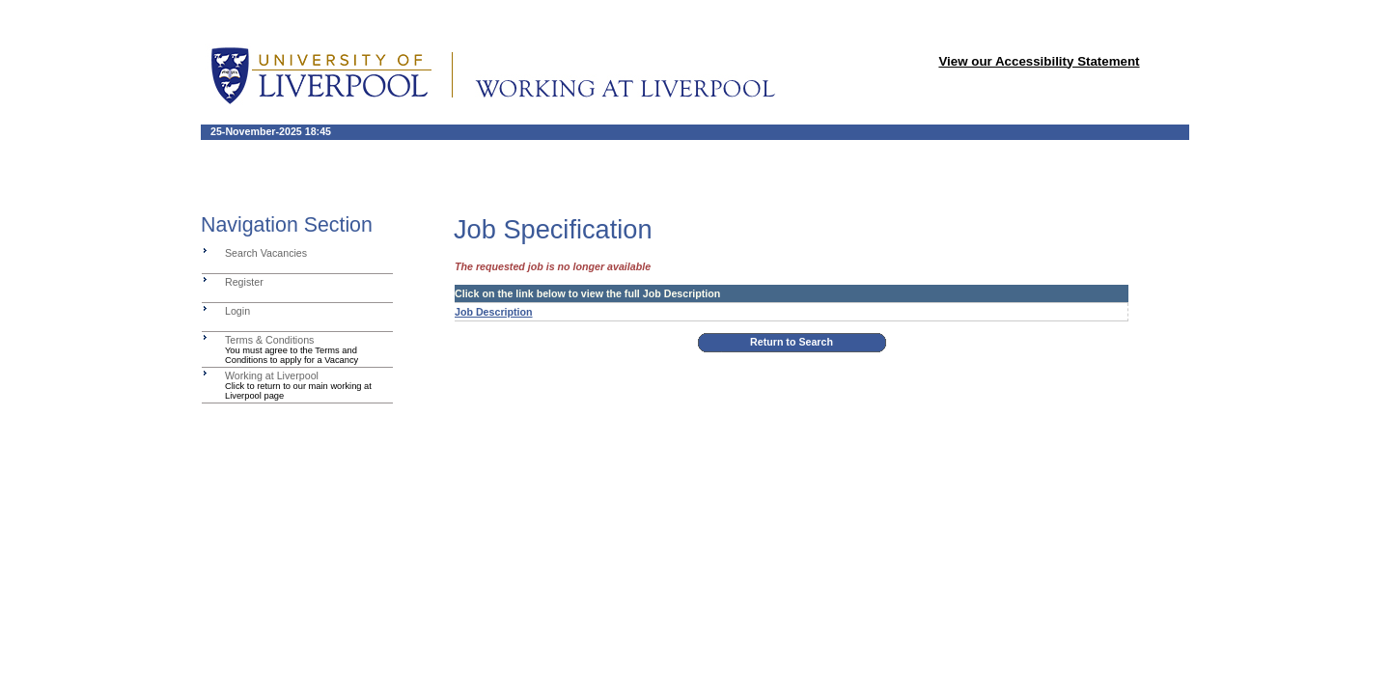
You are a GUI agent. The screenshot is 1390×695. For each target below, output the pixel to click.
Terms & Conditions (269, 340)
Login (237, 311)
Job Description (494, 312)
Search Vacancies (266, 253)
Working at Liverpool (272, 375)
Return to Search (791, 342)
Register (244, 282)
